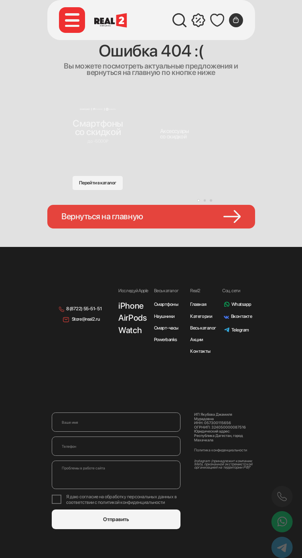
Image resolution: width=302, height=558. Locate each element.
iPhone (130, 306)
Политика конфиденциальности (220, 450)
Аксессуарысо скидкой (174, 133)
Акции (196, 339)
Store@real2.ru (85, 319)
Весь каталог (203, 328)
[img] (177, 119)
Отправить (116, 519)
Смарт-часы (166, 328)
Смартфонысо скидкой (98, 127)
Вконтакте (241, 316)
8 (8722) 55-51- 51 (84, 308)
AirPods (132, 318)
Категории (201, 316)
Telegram (240, 330)
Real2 (195, 290)
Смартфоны (166, 304)
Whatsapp (241, 304)
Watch (130, 330)
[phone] (116, 446)
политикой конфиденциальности (131, 502)
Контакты (200, 351)
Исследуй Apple (133, 290)
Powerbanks (165, 339)
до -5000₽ (97, 141)
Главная (198, 304)
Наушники (164, 316)
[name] (116, 422)
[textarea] (116, 475)
